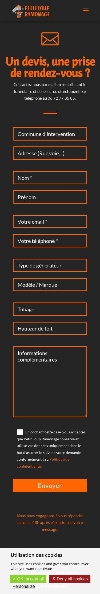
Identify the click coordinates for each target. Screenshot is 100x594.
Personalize (24, 586)
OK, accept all (28, 579)
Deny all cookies (70, 579)
